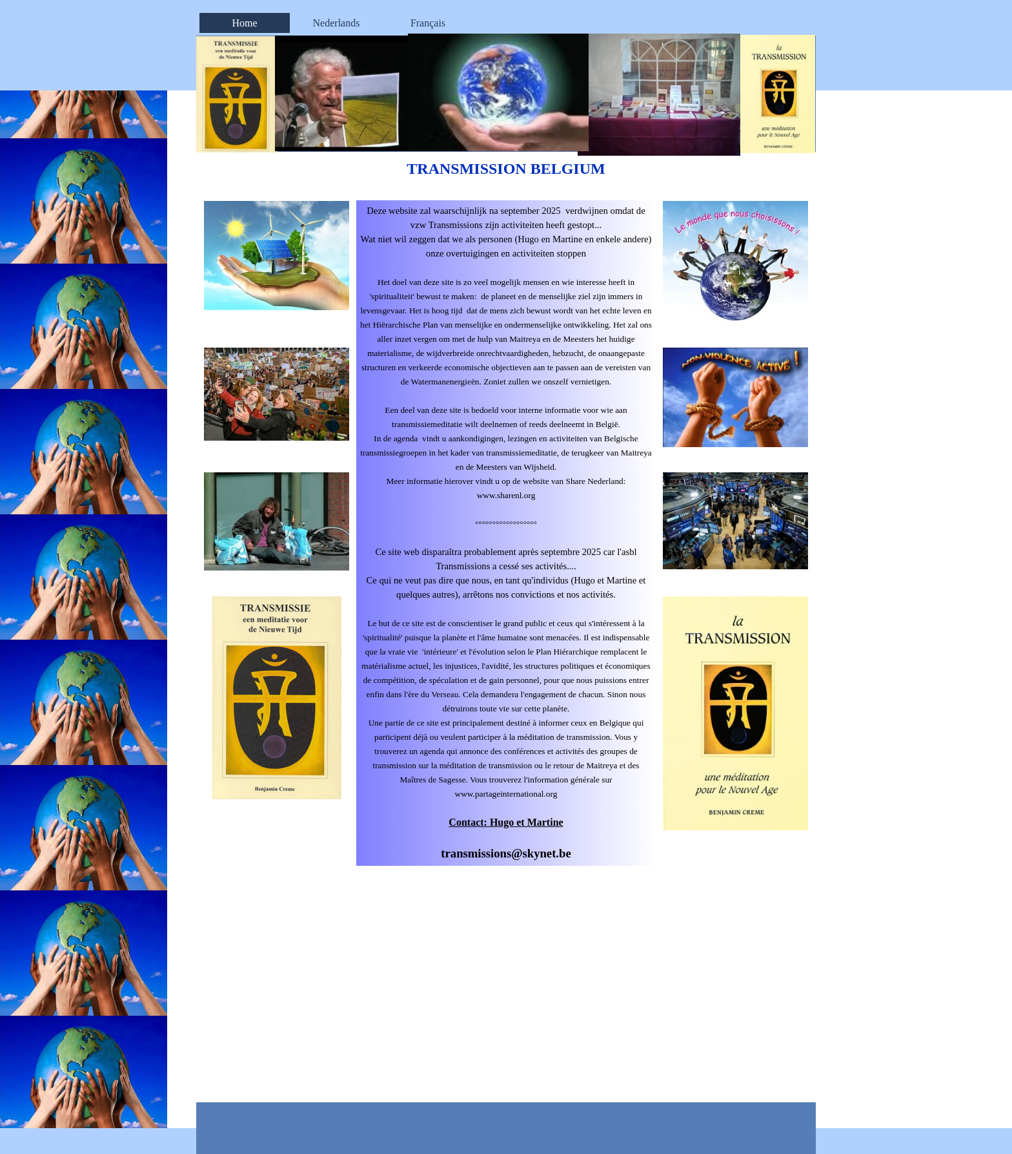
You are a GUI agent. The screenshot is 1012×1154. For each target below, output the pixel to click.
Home (244, 22)
